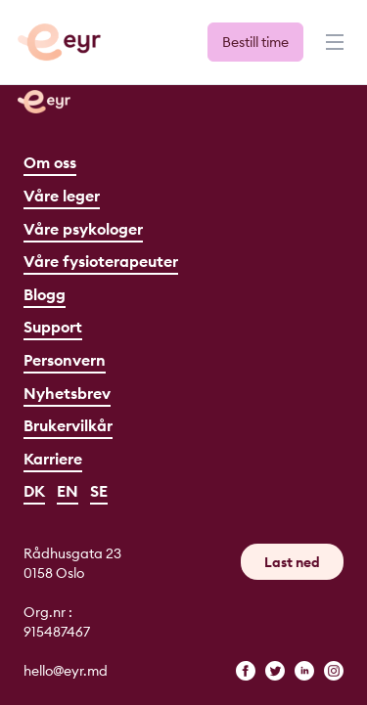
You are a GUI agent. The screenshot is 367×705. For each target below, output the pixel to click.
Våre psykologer (83, 229)
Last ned (292, 562)
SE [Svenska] (99, 491)
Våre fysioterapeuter (100, 261)
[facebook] (245, 670)
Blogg (44, 294)
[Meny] (333, 51)
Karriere (52, 458)
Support (52, 326)
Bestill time (255, 42)
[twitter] (275, 670)
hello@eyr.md (65, 671)
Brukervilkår (68, 425)
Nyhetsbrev (67, 393)
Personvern (64, 360)
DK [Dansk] (34, 491)
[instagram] (333, 670)
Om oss (49, 162)
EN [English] (67, 491)
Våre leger (61, 195)
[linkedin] (304, 670)
